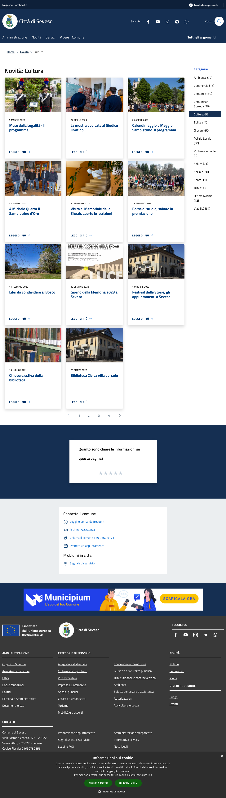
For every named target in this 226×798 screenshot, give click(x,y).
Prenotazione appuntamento (76, 732)
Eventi (174, 704)
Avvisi (173, 678)
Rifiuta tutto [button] (128, 782)
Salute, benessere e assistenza (134, 691)
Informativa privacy (126, 739)
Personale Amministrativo (19, 698)
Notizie (174, 664)
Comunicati (177, 671)
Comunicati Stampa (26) (202, 104)
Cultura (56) (201, 114)
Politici (6, 691)
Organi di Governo (14, 664)
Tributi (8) (200, 188)
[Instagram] (166, 21)
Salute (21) (201, 163)
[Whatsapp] (185, 21)
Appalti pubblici (68, 691)
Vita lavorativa (67, 678)
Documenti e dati (13, 705)
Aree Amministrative (15, 671)
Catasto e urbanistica (72, 698)
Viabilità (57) (202, 208)
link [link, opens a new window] (150, 775)
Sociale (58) (201, 171)
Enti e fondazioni (13, 685)
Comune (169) (203, 93)
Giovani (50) (201, 130)
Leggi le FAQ (66, 746)
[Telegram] (175, 21)
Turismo (63, 705)
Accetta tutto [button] (98, 783)
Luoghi (174, 697)
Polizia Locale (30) (202, 140)
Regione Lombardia (14, 5)
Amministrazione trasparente (133, 732)
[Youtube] (156, 21)
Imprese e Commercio (72, 685)
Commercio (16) (204, 85)
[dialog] (113, 775)
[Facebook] (147, 21)
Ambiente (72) (203, 77)
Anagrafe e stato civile (72, 664)
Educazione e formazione (130, 664)
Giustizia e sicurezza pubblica (133, 671)
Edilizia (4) (200, 122)
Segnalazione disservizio (74, 739)
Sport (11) (200, 179)
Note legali (121, 746)
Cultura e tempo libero (72, 671)
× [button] (221, 756)
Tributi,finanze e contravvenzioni (135, 677)
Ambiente (120, 684)
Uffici (5, 678)
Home (11, 52)
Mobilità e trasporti (70, 712)
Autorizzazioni (123, 698)
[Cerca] (219, 21)
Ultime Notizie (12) (203, 198)
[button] (113, 791)
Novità (24, 52)
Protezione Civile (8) (205, 153)
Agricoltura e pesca (126, 705)
